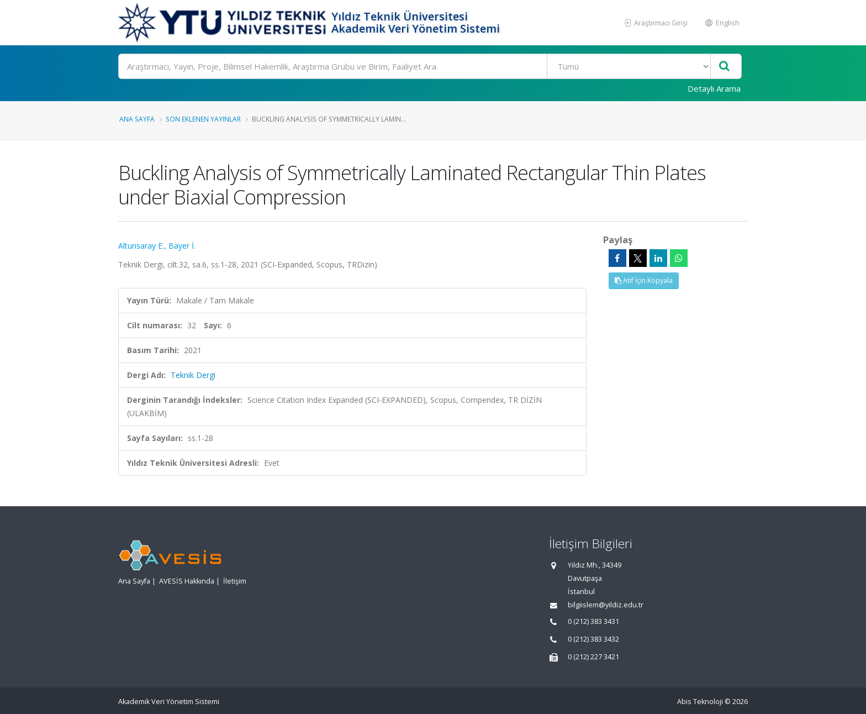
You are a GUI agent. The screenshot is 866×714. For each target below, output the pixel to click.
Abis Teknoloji (700, 701)
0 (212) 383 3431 (593, 621)
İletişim (234, 581)
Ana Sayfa (137, 118)
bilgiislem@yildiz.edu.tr (605, 605)
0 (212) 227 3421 (593, 657)
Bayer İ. (182, 245)
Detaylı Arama (714, 88)
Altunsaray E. (141, 245)
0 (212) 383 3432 (593, 639)
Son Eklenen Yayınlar (203, 118)
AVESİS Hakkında (186, 581)
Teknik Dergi (193, 375)
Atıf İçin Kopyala (644, 280)
